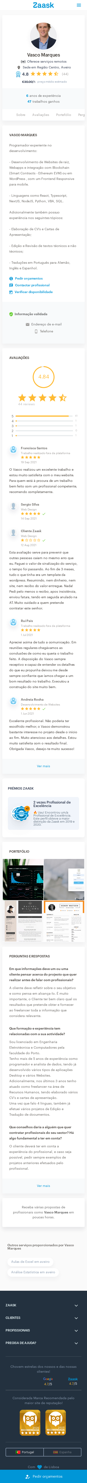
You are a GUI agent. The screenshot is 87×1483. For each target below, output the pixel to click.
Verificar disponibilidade (31, 292)
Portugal (28, 1452)
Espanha (65, 1452)
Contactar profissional (29, 285)
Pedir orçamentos (26, 278)
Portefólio (63, 115)
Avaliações (40, 115)
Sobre (20, 115)
